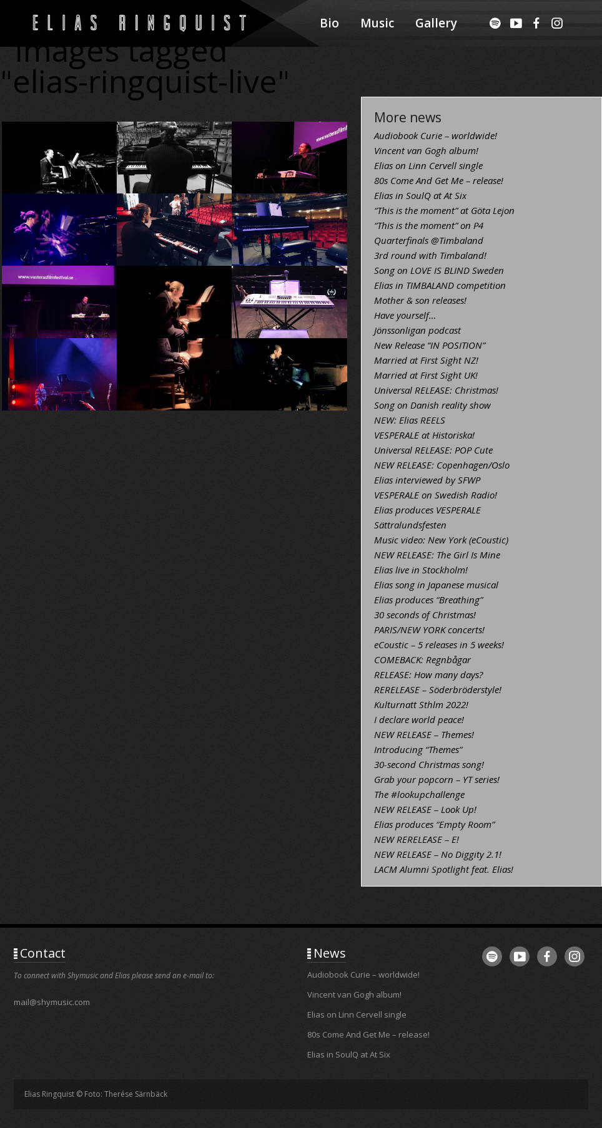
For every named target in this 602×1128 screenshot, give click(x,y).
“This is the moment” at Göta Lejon (444, 210)
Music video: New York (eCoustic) (441, 539)
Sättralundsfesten (410, 524)
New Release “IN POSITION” (429, 345)
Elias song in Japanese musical (436, 584)
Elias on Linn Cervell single (428, 165)
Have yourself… (405, 315)
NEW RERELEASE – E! (416, 839)
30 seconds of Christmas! (425, 614)
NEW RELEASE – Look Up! (425, 809)
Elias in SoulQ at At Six (420, 195)
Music (377, 23)
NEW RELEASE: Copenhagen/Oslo (442, 465)
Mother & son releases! (420, 300)
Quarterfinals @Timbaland (428, 240)
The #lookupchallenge (419, 794)
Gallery (436, 23)
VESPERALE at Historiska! (424, 435)
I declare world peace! (419, 719)
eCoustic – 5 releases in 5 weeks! (439, 644)
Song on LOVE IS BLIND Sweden (439, 270)
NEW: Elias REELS (409, 420)
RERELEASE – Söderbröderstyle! (437, 689)
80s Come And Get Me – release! (438, 180)
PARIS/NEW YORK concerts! (429, 629)
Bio (329, 23)
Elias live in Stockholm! (421, 569)
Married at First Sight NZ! (426, 360)
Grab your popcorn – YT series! (437, 779)
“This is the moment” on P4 (428, 225)
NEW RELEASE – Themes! (424, 734)
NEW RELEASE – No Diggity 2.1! (437, 854)
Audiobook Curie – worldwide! (435, 135)
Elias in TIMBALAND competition (440, 285)
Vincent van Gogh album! (426, 150)
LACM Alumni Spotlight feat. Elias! (443, 869)
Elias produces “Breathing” (428, 599)
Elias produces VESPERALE (427, 509)
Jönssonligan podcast (417, 330)
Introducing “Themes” (418, 749)
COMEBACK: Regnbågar (422, 659)
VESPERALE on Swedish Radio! (435, 495)
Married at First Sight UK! (426, 375)
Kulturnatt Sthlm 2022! (421, 704)
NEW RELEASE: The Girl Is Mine (437, 554)
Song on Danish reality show (432, 405)
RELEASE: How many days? (428, 674)
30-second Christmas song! (429, 764)
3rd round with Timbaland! (430, 255)
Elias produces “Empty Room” (434, 824)
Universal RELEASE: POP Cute (433, 450)
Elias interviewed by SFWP (427, 480)
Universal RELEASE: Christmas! (436, 390)
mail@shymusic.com (52, 1002)
